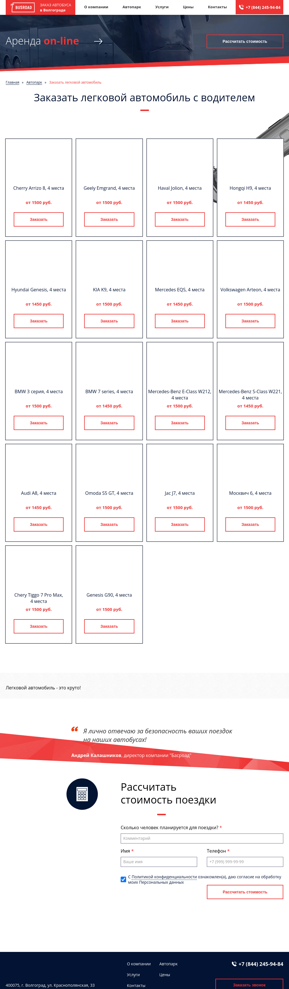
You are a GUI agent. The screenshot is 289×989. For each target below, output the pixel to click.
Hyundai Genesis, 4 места (38, 289)
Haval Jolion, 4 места (180, 188)
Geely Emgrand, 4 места (109, 188)
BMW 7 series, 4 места (109, 391)
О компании (96, 6)
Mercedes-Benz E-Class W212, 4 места (179, 394)
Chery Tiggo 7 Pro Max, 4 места (38, 598)
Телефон (217, 851)
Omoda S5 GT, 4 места (109, 493)
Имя (126, 851)
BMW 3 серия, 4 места (39, 391)
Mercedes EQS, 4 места (180, 289)
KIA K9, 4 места (109, 289)
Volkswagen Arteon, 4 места (250, 289)
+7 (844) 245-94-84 (263, 7)
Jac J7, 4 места (180, 493)
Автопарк (131, 6)
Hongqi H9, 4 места (250, 188)
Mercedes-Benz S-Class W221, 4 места (250, 394)
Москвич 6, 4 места (250, 493)
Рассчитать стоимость (245, 41)
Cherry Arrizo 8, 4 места (38, 188)
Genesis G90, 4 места (109, 595)
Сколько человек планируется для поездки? (170, 827)
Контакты (217, 6)
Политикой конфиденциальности (164, 876)
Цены (188, 6)
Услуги (162, 6)
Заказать (39, 219)
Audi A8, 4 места (38, 493)
